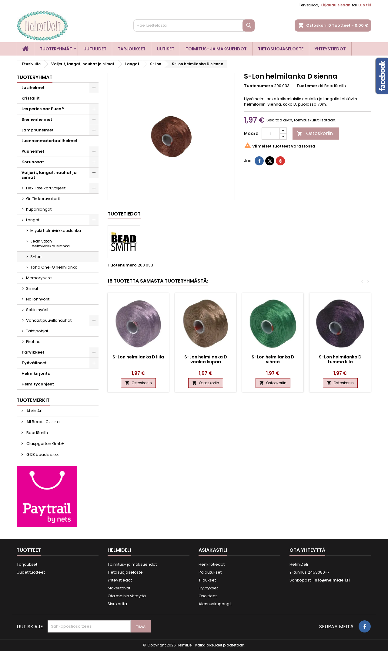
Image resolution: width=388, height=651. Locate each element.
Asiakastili (213, 550)
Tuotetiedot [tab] (124, 213)
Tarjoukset (132, 49)
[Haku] (194, 25)
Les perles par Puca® (43, 109)
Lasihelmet (33, 87)
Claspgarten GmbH (45, 443)
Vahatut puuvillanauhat (49, 320)
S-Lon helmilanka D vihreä (273, 359)
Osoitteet (208, 596)
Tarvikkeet (33, 352)
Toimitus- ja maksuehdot (216, 49)
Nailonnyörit (37, 299)
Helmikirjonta (36, 373)
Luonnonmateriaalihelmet (50, 141)
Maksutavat (119, 588)
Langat (32, 220)
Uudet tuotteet (31, 572)
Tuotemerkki (309, 86)
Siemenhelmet (37, 119)
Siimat (32, 288)
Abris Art (34, 411)
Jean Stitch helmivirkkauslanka (50, 243)
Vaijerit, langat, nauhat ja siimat (49, 175)
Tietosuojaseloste (280, 49)
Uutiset (165, 49)
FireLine (33, 341)
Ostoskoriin (315, 133)
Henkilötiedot (212, 564)
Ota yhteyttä (307, 550)
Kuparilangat (39, 209)
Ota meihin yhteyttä (127, 596)
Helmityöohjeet (38, 384)
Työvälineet (34, 363)
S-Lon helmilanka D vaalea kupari (205, 359)
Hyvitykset (208, 588)
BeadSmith (36, 433)
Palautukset (210, 572)
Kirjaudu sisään (335, 5)
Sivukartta (117, 604)
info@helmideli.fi (331, 580)
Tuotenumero (258, 86)
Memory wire (39, 278)
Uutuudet (94, 49)
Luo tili (364, 5)
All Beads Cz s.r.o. (43, 422)
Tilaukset (207, 580)
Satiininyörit (37, 310)
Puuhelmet (33, 151)
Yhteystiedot (330, 49)
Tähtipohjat (37, 331)
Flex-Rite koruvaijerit (45, 188)
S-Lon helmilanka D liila (138, 357)
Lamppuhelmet (38, 130)
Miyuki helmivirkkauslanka (55, 230)
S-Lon (36, 256)
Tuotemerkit (33, 400)
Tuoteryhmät (56, 49)
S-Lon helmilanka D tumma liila (340, 359)
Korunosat (33, 162)
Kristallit (31, 98)
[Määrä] (271, 133)
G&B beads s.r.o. (42, 454)
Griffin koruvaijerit (43, 199)
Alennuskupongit (215, 604)
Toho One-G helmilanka (54, 267)
